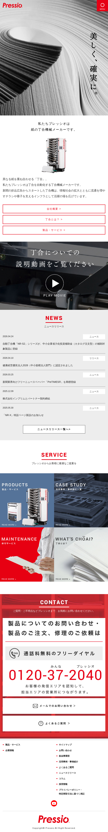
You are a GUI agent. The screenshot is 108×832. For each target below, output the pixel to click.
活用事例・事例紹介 (68, 761)
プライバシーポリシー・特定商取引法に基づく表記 (72, 792)
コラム (62, 778)
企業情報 (9, 750)
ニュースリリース (67, 773)
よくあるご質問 (66, 767)
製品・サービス (12, 744)
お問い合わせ (65, 750)
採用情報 (63, 784)
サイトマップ (65, 744)
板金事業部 (64, 756)
